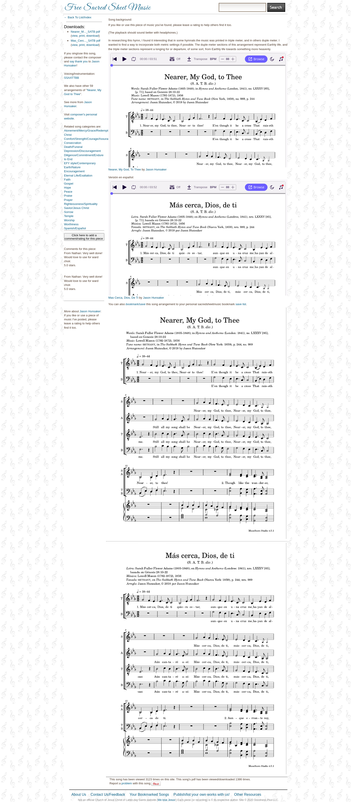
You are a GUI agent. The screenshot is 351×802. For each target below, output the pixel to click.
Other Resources (247, 794)
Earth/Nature (72, 167)
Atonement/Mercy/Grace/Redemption (88, 130)
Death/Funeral (73, 147)
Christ (68, 134)
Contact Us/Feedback (108, 794)
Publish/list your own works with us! (201, 794)
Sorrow (68, 212)
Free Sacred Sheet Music (108, 8)
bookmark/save (136, 304)
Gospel (68, 183)
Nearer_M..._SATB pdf (85, 31)
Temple (68, 216)
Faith (67, 179)
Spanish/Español (75, 228)
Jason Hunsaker (90, 311)
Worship (69, 220)
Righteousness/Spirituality (81, 204)
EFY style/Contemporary (80, 163)
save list (240, 304)
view (74, 35)
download (92, 35)
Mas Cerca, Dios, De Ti (123, 297)
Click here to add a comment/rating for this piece (84, 237)
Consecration (72, 143)
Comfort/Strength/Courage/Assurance (88, 138)
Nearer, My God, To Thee (124, 169)
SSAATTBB (71, 77)
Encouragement (74, 171)
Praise (68, 195)
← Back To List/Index (77, 17)
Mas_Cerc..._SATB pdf (85, 40)
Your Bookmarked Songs (149, 794)
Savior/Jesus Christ (76, 208)
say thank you (79, 61)
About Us (78, 794)
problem (126, 783)
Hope (67, 187)
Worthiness (71, 224)
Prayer (68, 200)
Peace (68, 191)
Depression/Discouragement (82, 151)
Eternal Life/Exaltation (78, 175)
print (82, 35)
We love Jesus (166, 800)
